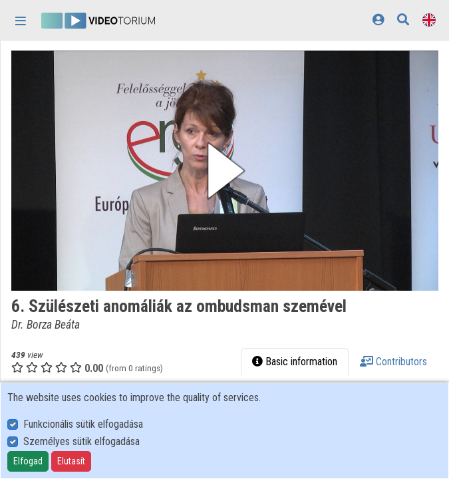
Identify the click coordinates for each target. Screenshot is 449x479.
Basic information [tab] (294, 361)
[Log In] (378, 20)
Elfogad (28, 461)
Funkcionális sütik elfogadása (83, 424)
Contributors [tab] (393, 361)
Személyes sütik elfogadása (81, 441)
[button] (224, 171)
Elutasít (71, 461)
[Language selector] (429, 20)
